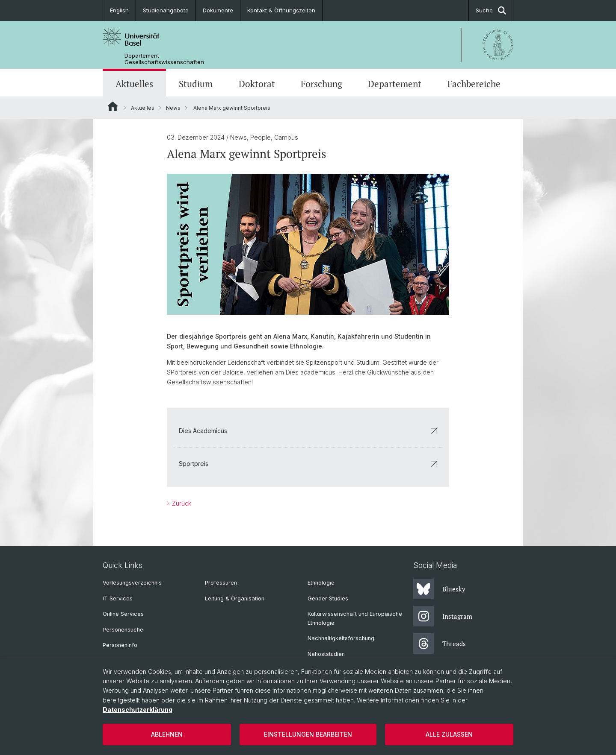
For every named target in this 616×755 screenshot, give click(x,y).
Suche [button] (491, 10)
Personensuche (123, 629)
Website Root (113, 106)
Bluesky (439, 589)
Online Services (123, 614)
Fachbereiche (473, 84)
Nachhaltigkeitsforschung (341, 638)
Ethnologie (321, 582)
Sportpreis (308, 463)
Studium (196, 84)
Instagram (442, 616)
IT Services (118, 598)
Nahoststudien (326, 654)
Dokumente (218, 10)
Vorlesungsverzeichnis (132, 582)
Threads (439, 643)
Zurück (180, 503)
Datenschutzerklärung (137, 709)
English (119, 10)
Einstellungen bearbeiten (308, 734)
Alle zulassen (449, 734)
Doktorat (257, 84)
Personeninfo (120, 645)
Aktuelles (134, 84)
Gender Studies (328, 598)
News (173, 108)
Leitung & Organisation (234, 598)
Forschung (321, 84)
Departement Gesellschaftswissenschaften (164, 59)
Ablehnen (167, 734)
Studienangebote (166, 10)
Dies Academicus (308, 430)
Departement (394, 84)
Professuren (221, 582)
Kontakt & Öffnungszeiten (281, 10)
